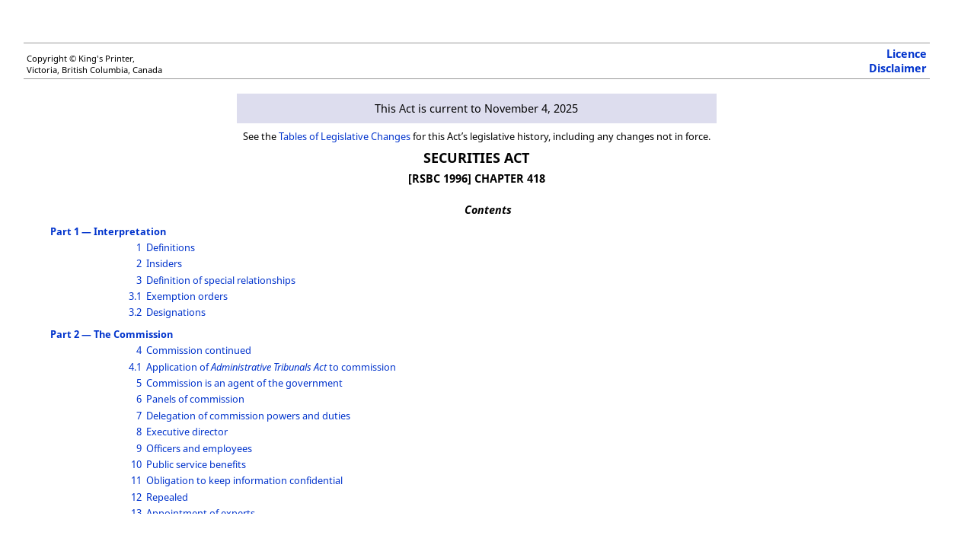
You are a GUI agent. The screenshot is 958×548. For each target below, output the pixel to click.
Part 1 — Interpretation (108, 231)
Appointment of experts (200, 513)
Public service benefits (196, 464)
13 (136, 513)
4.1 (135, 367)
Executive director (187, 431)
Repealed (167, 497)
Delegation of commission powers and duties (248, 415)
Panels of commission (195, 399)
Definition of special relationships (220, 280)
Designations (176, 312)
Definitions (170, 247)
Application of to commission (271, 367)
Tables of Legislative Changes (344, 136)
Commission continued (198, 350)
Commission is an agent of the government (244, 383)
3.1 (135, 296)
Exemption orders (187, 296)
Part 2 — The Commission (111, 334)
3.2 (135, 312)
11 (136, 480)
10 (136, 464)
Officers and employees (199, 448)
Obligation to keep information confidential (244, 480)
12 (136, 497)
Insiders (164, 263)
